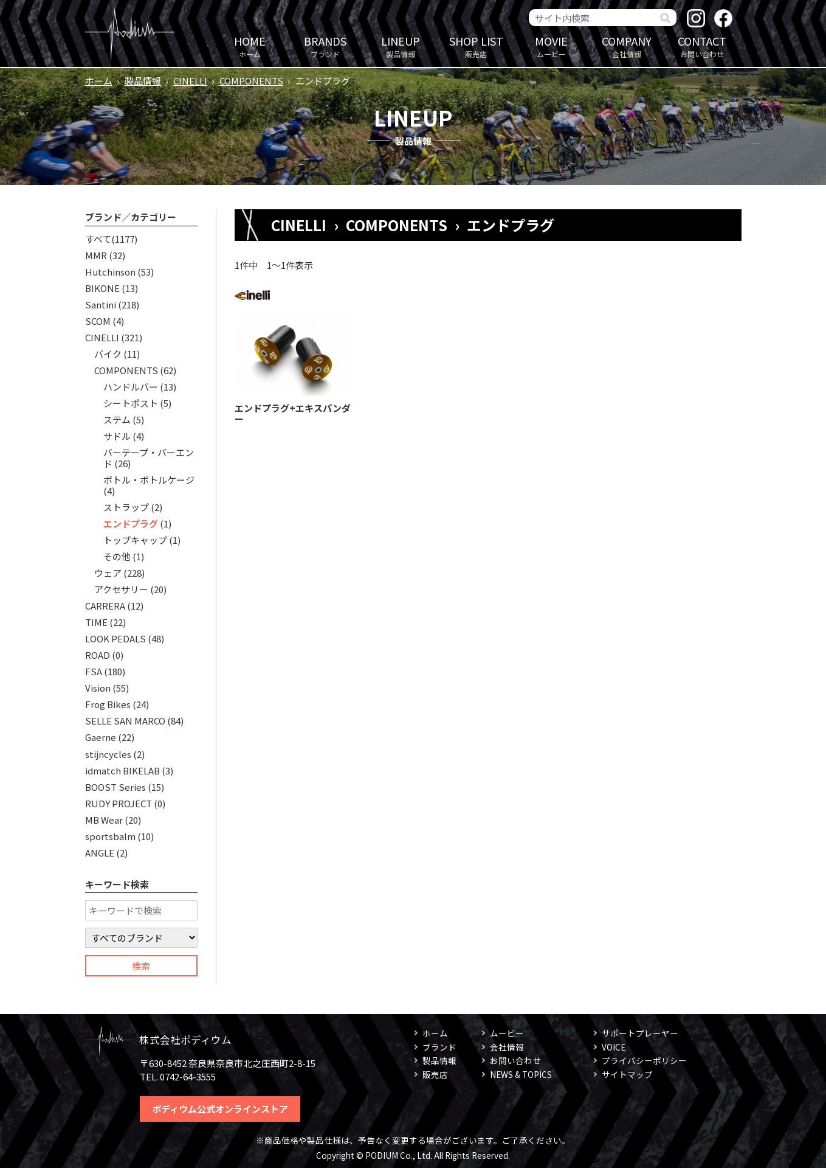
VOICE (613, 1047)
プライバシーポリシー (644, 1060)
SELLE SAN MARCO (125, 720)
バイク (108, 353)
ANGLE (99, 852)
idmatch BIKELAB (122, 770)
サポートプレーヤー (640, 1033)
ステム (117, 419)
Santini (100, 304)
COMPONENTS (251, 80)
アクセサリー (121, 589)
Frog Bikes (108, 704)
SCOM (98, 321)
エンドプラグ (130, 523)
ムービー (551, 46)
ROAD (97, 654)
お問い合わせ (702, 46)
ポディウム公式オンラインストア (220, 1108)
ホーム (249, 46)
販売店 (476, 46)
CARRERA (105, 605)
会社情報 (626, 46)
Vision (98, 687)
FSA (93, 671)
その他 (117, 556)
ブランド (325, 46)
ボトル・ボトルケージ (148, 479)
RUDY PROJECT (118, 803)
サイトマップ (627, 1074)
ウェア (108, 572)
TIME (96, 622)
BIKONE (102, 288)
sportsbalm (110, 836)
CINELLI (190, 80)
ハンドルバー (130, 386)
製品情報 (400, 46)
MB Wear (104, 819)
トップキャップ (135, 540)
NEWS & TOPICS (521, 1074)
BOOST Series (115, 786)
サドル (117, 435)
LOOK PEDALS (115, 638)
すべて (98, 238)
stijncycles (108, 754)
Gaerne (100, 737)
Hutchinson (110, 271)
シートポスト (130, 403)
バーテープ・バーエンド (148, 458)
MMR (96, 255)
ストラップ (126, 507)
